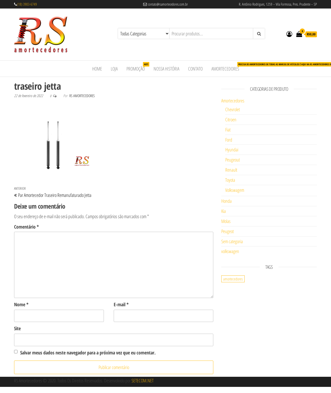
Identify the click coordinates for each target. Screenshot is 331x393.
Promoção (137, 67)
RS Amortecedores (82, 95)
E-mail (121, 304)
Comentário (26, 227)
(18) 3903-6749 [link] (27, 4)
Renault (231, 170)
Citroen (230, 119)
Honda (226, 201)
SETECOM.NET (142, 380)
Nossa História (166, 68)
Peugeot (227, 231)
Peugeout (232, 159)
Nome (21, 304)
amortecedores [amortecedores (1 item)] (233, 279)
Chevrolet (232, 109)
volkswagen (230, 251)
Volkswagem (234, 190)
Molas (226, 221)
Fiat (228, 129)
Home (97, 68)
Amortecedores (227, 67)
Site (17, 328)
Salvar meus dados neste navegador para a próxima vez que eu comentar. (88, 352)
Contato (195, 68)
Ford (228, 139)
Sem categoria (232, 241)
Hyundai (231, 149)
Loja (114, 68)
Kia (223, 211)
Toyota (230, 180)
